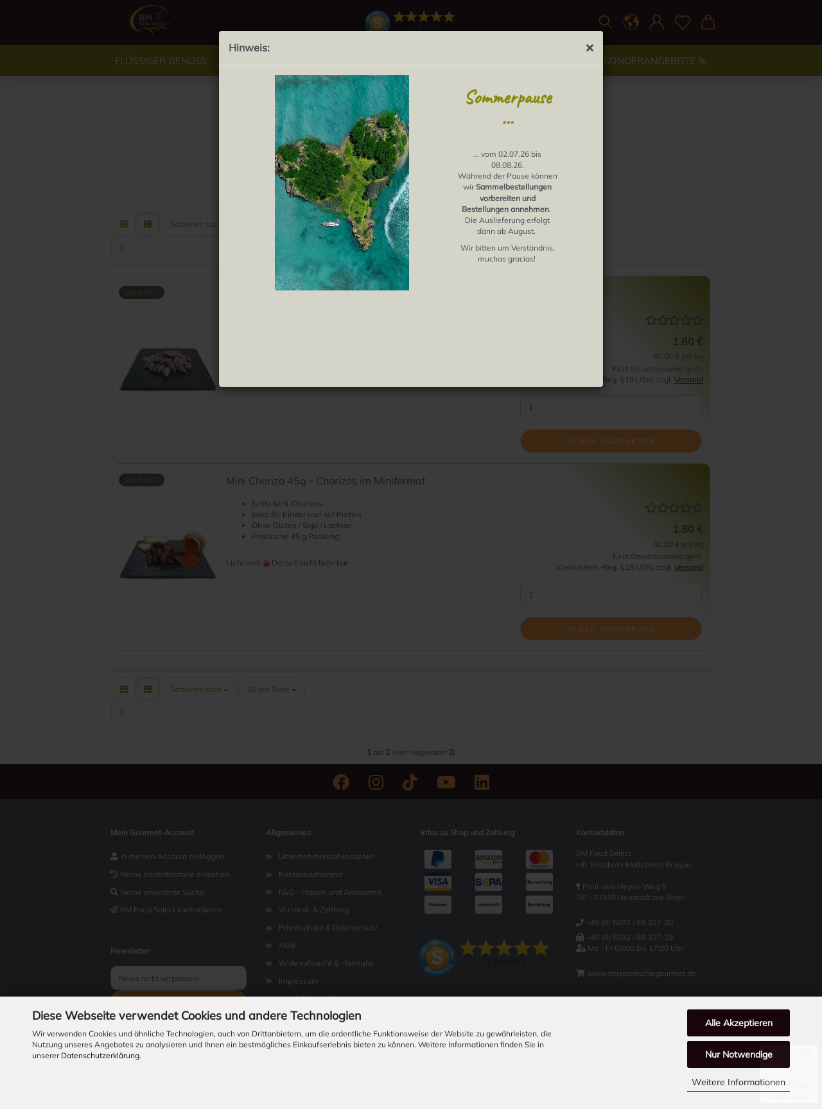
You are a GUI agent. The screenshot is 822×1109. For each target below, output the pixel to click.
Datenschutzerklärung (100, 1055)
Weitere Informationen (738, 1082)
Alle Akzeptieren (739, 1023)
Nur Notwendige (739, 1054)
